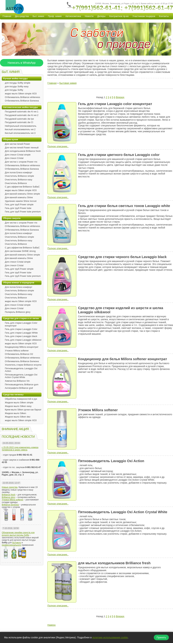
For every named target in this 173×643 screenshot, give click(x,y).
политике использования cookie (110, 637)
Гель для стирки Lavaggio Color (21, 329)
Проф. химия (55, 16)
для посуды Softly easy (17, 86)
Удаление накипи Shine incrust (21, 201)
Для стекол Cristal (14, 158)
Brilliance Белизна (10, 504)
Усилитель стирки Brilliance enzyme (23, 364)
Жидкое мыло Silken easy (18, 406)
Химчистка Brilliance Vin (17, 381)
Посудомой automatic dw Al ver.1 (21, 111)
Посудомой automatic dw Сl (19, 122)
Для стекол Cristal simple (18, 154)
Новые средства (9, 487)
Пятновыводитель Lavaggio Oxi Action (21, 369)
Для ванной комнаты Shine (19, 197)
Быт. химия (38, 16)
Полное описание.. (58, 146)
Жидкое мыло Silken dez (17, 416)
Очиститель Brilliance (16, 183)
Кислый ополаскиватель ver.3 (20, 133)
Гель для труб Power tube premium (23, 211)
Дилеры (101, 16)
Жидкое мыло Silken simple (19, 402)
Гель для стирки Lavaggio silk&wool (23, 340)
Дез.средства (22, 16)
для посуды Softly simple (17, 83)
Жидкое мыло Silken (15, 413)
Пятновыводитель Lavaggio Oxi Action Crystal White (21, 376)
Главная (7, 16)
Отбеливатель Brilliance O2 (19, 354)
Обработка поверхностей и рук (21, 399)
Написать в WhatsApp (21, 62)
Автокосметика (73, 16)
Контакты (164, 16)
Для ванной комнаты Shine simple (22, 193)
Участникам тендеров (144, 16)
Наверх (51, 625)
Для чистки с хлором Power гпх (21, 161)
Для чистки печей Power (17, 144)
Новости (89, 16)
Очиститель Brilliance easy (18, 179)
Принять (161, 637)
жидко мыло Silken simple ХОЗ (21, 93)
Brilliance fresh (8, 494)
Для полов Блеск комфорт (18, 172)
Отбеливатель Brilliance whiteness (22, 97)
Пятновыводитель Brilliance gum (21, 384)
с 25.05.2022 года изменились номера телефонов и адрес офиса (20, 448)
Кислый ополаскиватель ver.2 (20, 129)
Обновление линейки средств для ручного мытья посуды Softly (18, 533)
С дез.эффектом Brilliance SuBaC (22, 186)
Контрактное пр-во (119, 16)
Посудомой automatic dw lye (19, 119)
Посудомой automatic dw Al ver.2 (21, 115)
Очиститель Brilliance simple (19, 176)
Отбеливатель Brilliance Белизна (22, 100)
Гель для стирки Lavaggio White (21, 332)
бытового (16, 542)
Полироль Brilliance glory (17, 312)
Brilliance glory (8, 497)
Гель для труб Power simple (19, 204)
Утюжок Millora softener (17, 350)
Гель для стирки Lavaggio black (21, 336)
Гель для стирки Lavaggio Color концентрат (21, 324)
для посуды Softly (14, 90)
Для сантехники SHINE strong (20, 251)
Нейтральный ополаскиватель (20, 126)
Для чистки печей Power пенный (22, 147)
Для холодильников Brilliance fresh (23, 151)
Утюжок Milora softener (12, 499)
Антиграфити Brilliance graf (19, 388)
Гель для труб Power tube (18, 208)
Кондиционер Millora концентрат (21, 347)
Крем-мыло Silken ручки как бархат (23, 409)
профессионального (11, 545)
